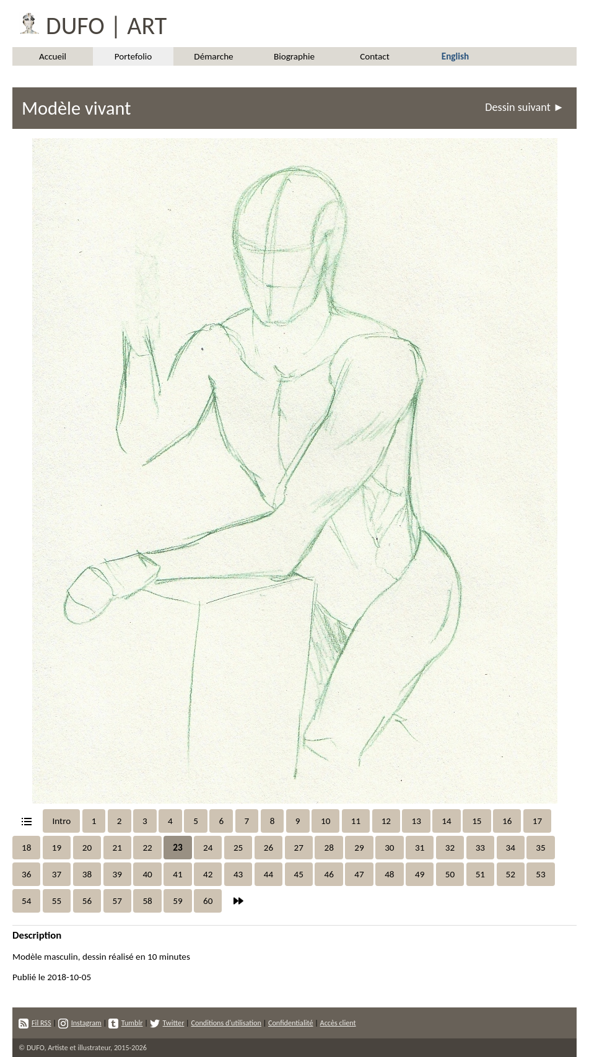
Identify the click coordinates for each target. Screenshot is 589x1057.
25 (238, 847)
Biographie (294, 56)
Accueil (52, 56)
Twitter (167, 1022)
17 (537, 821)
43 (238, 874)
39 (117, 874)
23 (177, 847)
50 (450, 874)
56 (87, 900)
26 (268, 847)
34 (510, 847)
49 (419, 874)
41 (177, 874)
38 (87, 874)
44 (268, 874)
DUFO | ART (89, 23)
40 (147, 874)
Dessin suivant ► (524, 107)
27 (298, 847)
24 (207, 847)
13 (416, 821)
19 (56, 847)
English (455, 56)
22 (147, 847)
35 (540, 847)
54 (26, 900)
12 (386, 821)
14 (446, 821)
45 (298, 874)
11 (355, 821)
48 (389, 874)
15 (476, 821)
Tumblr (125, 1022)
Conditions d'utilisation (226, 1022)
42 (207, 874)
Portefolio (133, 56)
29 (359, 847)
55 (56, 900)
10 (325, 821)
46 (328, 874)
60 (207, 900)
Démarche (213, 56)
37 (56, 874)
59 (177, 900)
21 (117, 847)
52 (510, 874)
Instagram (80, 1022)
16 (507, 821)
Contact (375, 56)
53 (540, 874)
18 (26, 847)
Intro (61, 821)
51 (480, 874)
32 (450, 847)
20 (87, 847)
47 (359, 874)
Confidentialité (290, 1022)
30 (389, 847)
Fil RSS (35, 1022)
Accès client (338, 1022)
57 (117, 900)
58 (147, 900)
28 (328, 847)
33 (480, 847)
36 (26, 874)
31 (419, 847)
